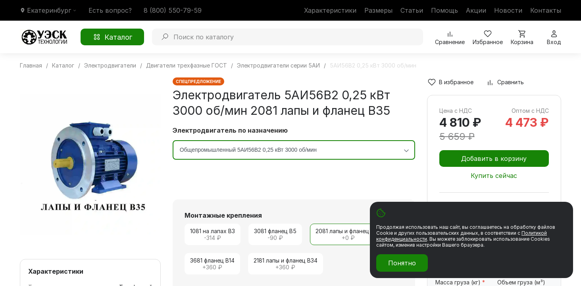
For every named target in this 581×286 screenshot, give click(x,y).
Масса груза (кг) (460, 282)
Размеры (378, 10)
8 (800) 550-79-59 (173, 10)
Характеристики (330, 10)
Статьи (411, 10)
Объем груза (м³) (521, 282)
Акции (476, 10)
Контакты (545, 10)
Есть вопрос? (110, 10)
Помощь (444, 10)
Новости (508, 10)
